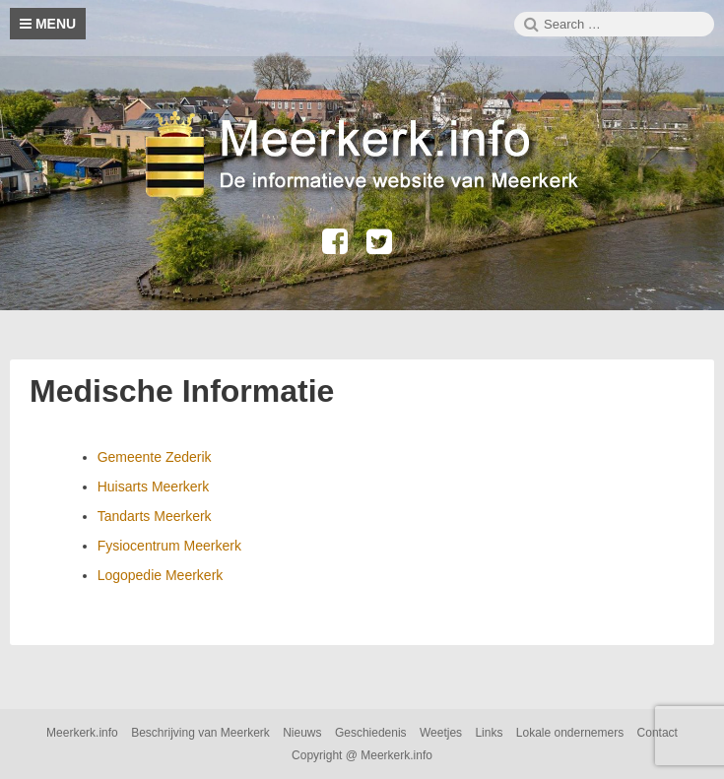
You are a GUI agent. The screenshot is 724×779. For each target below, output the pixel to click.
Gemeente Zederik (155, 457)
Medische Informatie (182, 391)
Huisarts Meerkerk (154, 486)
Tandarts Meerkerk (155, 516)
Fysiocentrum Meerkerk (169, 545)
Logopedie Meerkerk (161, 575)
